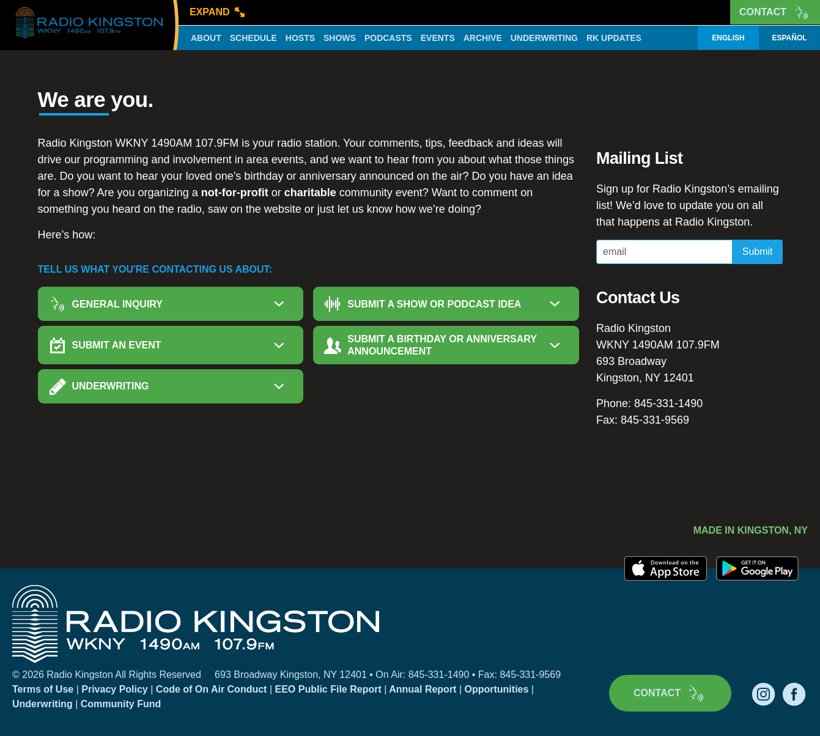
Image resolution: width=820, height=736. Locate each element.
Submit (757, 251)
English (728, 38)
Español (789, 38)
